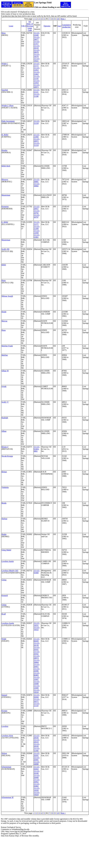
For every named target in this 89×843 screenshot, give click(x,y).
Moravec (5, 179)
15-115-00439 (37, 640)
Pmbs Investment (8, 121)
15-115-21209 (37, 227)
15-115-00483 (37, 674)
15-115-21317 (37, 43)
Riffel (4, 265)
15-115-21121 (37, 91)
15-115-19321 (37, 60)
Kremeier (5, 207)
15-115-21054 (37, 82)
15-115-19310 (37, 691)
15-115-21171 (37, 223)
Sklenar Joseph (7, 296)
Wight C (5, 64)
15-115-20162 (37, 653)
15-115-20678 (37, 51)
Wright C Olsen (7, 106)
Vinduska (5, 487)
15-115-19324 (37, 793)
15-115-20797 (37, 216)
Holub (4, 312)
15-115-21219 (37, 144)
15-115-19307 (37, 678)
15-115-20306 (37, 670)
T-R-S (23, 26)
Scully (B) (5, 249)
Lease (11, 26)
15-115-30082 (37, 185)
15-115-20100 (37, 772)
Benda (4, 503)
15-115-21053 (37, 69)
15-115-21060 (37, 136)
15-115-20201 (37, 754)
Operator (47, 26)
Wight (4, 639)
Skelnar (4, 519)
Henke (4, 534)
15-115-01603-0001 (37, 449)
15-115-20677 (37, 38)
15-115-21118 (37, 77)
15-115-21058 (37, 232)
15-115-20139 (37, 644)
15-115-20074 (37, 657)
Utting (4, 580)
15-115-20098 (37, 763)
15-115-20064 (37, 661)
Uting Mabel (6, 550)
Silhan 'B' (5, 371)
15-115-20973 (37, 86)
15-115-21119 (37, 705)
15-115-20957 (37, 208)
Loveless (5, 726)
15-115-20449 (37, 776)
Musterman (6, 195)
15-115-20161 (37, 648)
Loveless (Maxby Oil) (10, 571)
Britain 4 (5, 447)
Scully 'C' (5, 402)
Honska (4, 150)
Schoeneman (6, 767)
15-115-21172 (37, 65)
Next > (63, 19)
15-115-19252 (37, 628)
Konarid (5, 595)
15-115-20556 (37, 737)
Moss (4, 33)
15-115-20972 (37, 140)
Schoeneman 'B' (8, 797)
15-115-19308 (37, 683)
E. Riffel (5, 222)
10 (58, 19)
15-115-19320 (37, 789)
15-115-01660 (37, 572)
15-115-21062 (37, 73)
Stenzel (4, 695)
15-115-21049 (37, 34)
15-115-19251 (37, 624)
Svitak (4, 386)
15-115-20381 (37, 759)
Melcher (5, 355)
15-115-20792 (37, 212)
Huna (4, 280)
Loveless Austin (8, 561)
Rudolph (5, 418)
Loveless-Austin (8, 623)
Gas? (59, 26)
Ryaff (4, 614)
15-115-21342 (37, 749)
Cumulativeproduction (66, 26)
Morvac (4, 321)
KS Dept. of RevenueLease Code (30, 26)
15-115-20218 (37, 47)
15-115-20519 (37, 741)
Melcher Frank (7, 346)
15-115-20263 (37, 768)
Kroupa (4, 711)
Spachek (5, 90)
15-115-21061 (37, 236)
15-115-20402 (37, 785)
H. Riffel (5, 135)
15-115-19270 (37, 55)
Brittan (4, 472)
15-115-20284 (37, 696)
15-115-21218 (37, 122)
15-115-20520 (37, 745)
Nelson (4, 753)
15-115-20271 (37, 700)
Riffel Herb (6, 166)
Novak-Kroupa (7, 456)
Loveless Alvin (7, 736)
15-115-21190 (37, 95)
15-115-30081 (37, 180)
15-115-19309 (37, 687)
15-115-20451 (37, 665)
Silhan (4, 431)
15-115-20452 (37, 781)
